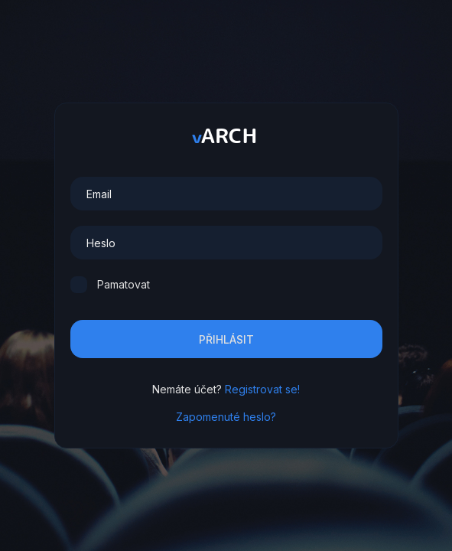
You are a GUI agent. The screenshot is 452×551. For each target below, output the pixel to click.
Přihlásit (226, 339)
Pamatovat (123, 284)
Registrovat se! (262, 389)
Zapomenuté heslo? (226, 416)
